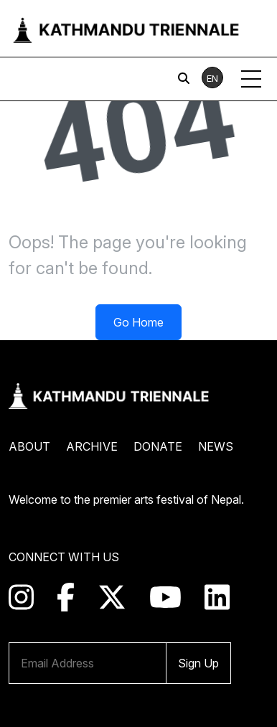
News (215, 446)
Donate (157, 446)
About (29, 446)
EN (212, 78)
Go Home (138, 322)
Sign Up (198, 663)
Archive (92, 446)
